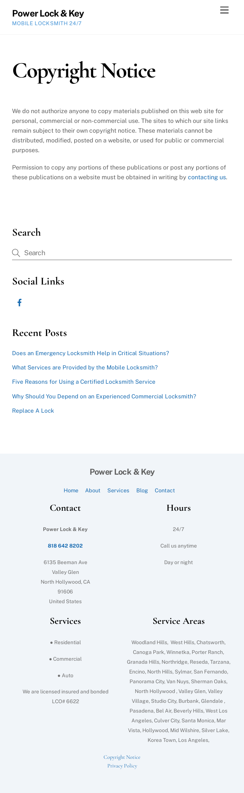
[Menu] (224, 10)
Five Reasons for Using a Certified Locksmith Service (84, 381)
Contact (165, 490)
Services (118, 490)
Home (71, 490)
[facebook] (19, 301)
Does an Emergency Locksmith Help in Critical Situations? (90, 353)
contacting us (207, 177)
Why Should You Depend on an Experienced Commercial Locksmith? (104, 396)
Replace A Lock (33, 410)
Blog (142, 490)
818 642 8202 (65, 546)
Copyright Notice (122, 757)
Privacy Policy (122, 766)
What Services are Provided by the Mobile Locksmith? (85, 367)
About (93, 490)
